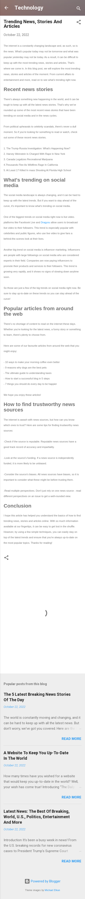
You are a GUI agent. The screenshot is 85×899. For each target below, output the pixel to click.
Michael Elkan (52, 890)
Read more (71, 739)
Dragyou (45, 222)
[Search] (78, 9)
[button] (78, 22)
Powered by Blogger (42, 881)
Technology (29, 8)
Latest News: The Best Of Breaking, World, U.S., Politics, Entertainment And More (37, 817)
